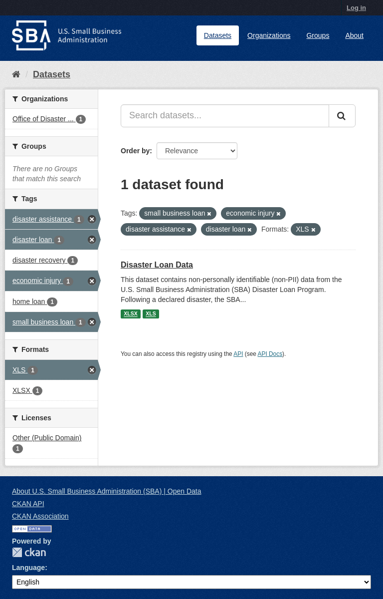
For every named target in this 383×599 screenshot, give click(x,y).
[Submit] (342, 115)
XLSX (130, 314)
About (354, 35)
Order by (135, 151)
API (238, 353)
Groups (317, 35)
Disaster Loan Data (157, 265)
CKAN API (28, 504)
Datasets (217, 35)
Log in (356, 7)
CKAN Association (40, 516)
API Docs (270, 353)
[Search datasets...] (225, 115)
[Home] (16, 74)
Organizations (268, 35)
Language (28, 568)
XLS (151, 314)
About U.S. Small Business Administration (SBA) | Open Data (106, 491)
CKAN (29, 552)
